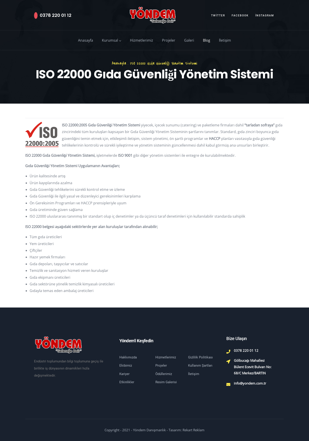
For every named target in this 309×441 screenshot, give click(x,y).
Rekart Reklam (193, 430)
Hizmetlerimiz (141, 40)
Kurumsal (111, 40)
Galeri (189, 40)
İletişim (225, 40)
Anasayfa (85, 40)
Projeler (168, 40)
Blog (206, 40)
